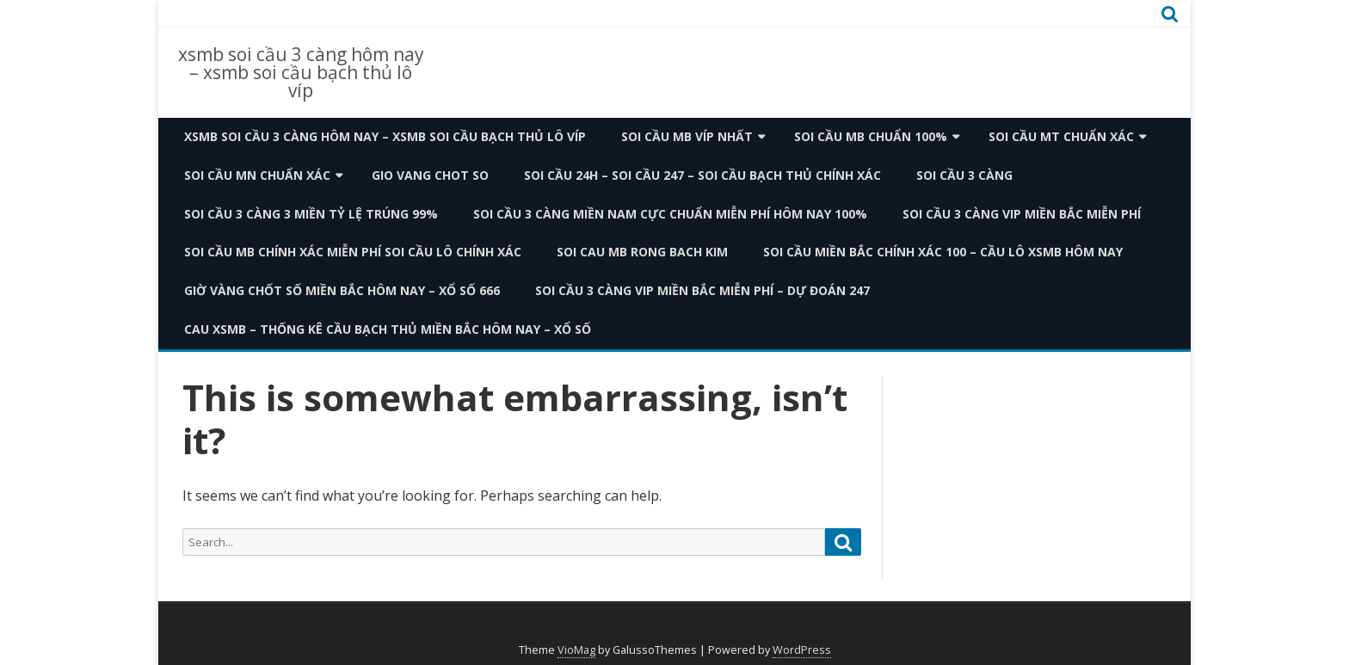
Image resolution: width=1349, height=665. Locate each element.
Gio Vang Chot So (430, 175)
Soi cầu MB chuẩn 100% (870, 136)
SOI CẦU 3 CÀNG (964, 175)
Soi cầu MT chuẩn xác (1061, 136)
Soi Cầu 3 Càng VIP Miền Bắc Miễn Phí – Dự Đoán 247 (702, 290)
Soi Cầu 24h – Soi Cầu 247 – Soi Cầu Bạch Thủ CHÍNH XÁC (702, 175)
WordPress (802, 650)
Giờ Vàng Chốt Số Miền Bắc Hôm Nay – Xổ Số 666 (342, 290)
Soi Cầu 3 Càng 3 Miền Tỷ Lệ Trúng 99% (311, 214)
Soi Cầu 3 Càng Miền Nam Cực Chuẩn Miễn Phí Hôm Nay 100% (670, 214)
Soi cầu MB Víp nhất (687, 136)
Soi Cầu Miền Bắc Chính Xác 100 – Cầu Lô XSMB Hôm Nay (943, 251)
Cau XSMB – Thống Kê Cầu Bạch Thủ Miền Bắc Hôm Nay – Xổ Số (387, 329)
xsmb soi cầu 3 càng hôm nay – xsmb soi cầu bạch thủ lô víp (301, 73)
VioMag (576, 650)
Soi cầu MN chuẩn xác (257, 175)
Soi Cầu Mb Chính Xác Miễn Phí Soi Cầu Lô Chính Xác (352, 251)
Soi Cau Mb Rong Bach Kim (642, 251)
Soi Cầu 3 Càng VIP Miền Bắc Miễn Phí (1021, 214)
